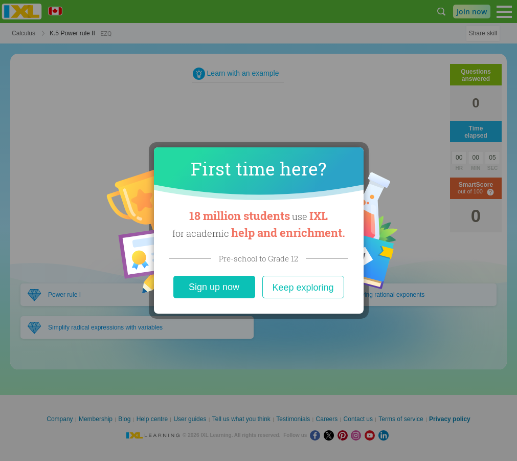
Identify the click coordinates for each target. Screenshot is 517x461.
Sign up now (214, 287)
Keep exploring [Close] (302, 287)
